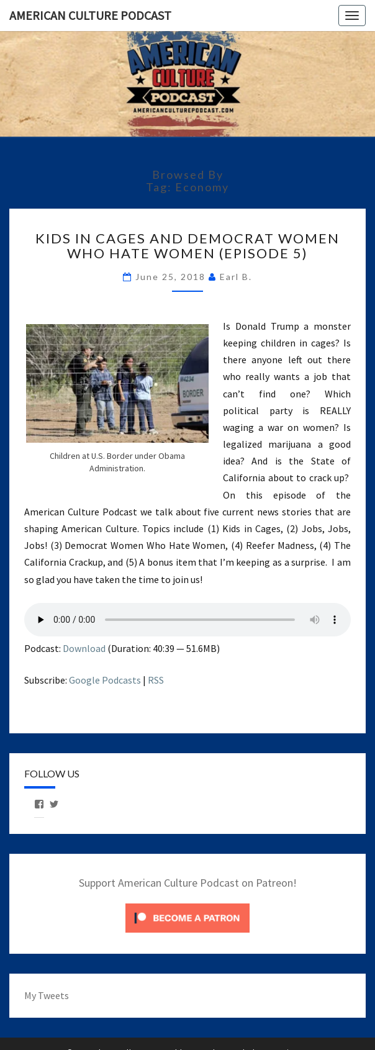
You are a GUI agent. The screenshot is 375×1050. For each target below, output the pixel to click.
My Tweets (46, 995)
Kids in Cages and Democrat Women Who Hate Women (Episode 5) (187, 245)
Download (84, 648)
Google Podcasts (105, 680)
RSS (156, 680)
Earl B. (236, 276)
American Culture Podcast (90, 15)
